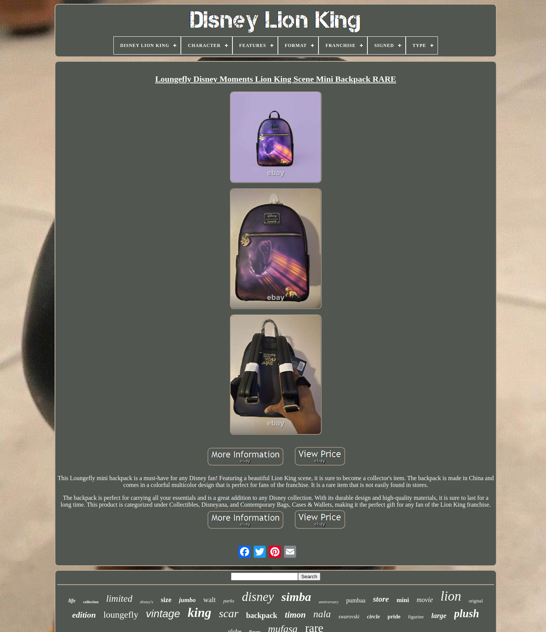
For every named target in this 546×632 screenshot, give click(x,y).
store (381, 599)
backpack (261, 615)
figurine (416, 617)
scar (228, 613)
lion (451, 596)
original (476, 601)
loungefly (121, 615)
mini (403, 600)
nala (322, 614)
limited (119, 598)
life (72, 601)
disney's (146, 601)
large (438, 616)
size (166, 600)
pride (394, 616)
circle (373, 616)
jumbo (187, 600)
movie (425, 600)
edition (84, 615)
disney (258, 597)
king (199, 612)
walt (209, 600)
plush (466, 613)
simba (296, 597)
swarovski (348, 617)
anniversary (328, 601)
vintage (163, 614)
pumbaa (356, 600)
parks (228, 601)
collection (91, 602)
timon (295, 615)
